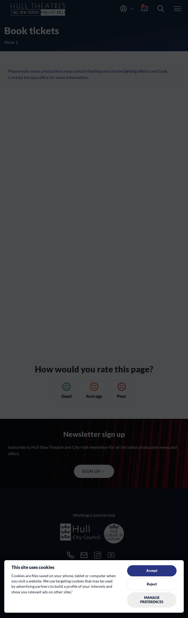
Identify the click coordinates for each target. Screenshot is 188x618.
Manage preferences (151, 599)
